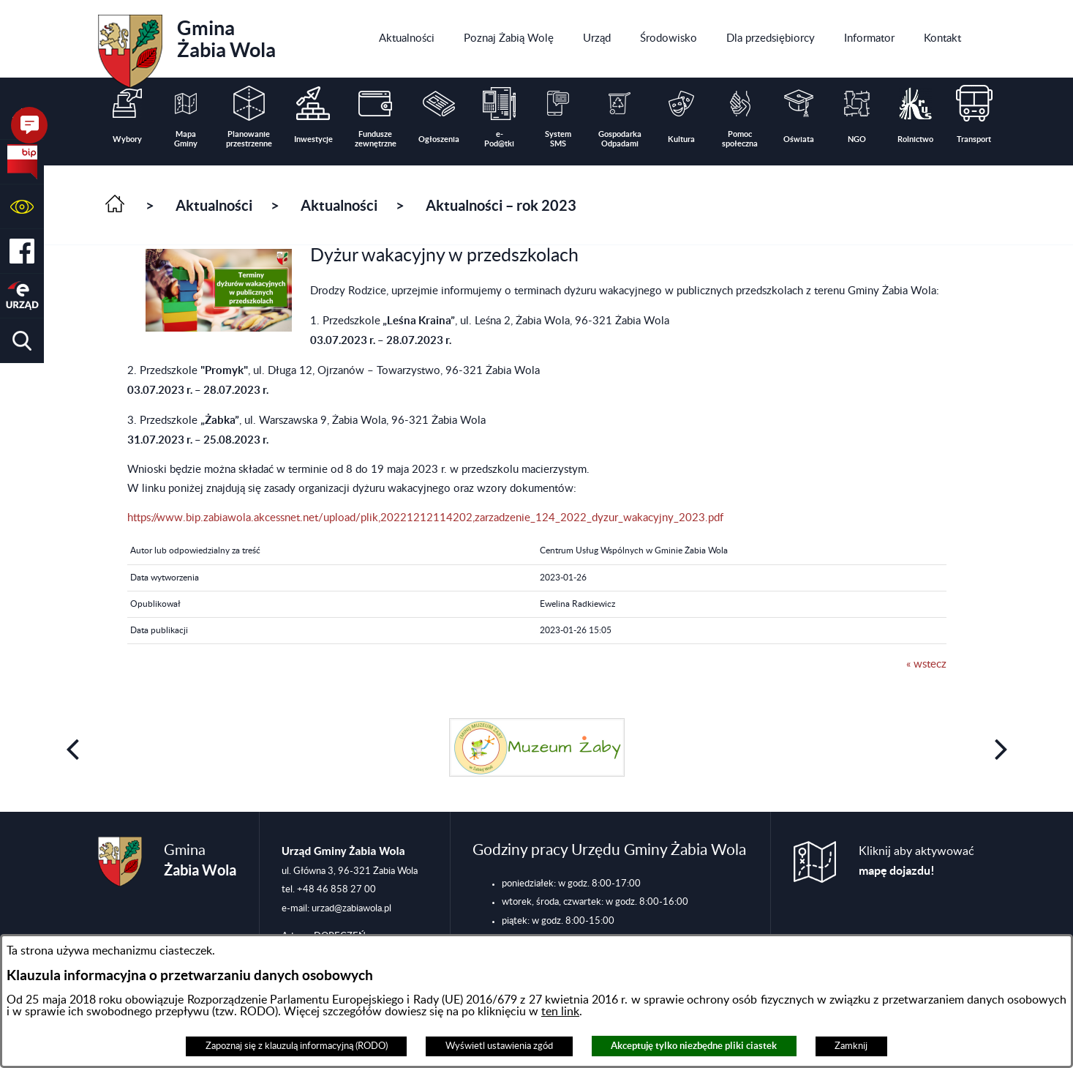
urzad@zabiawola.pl (351, 908)
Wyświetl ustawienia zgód (499, 1046)
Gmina (187, 46)
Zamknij (851, 1046)
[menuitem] (406, 39)
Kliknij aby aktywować (916, 861)
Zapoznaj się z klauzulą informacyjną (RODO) (297, 1046)
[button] (22, 206)
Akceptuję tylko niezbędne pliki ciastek (694, 1045)
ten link (560, 1011)
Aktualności (214, 205)
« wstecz (926, 664)
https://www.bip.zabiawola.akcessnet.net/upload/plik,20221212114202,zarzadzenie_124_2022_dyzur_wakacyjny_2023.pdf (425, 517)
